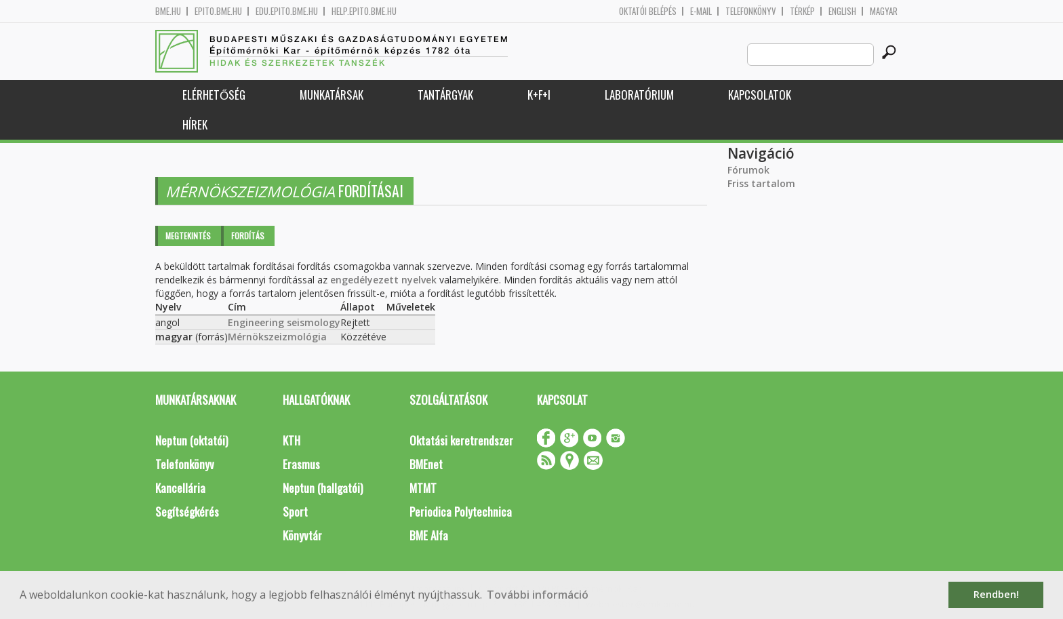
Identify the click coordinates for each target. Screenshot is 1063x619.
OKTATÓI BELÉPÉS (648, 11)
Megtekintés (188, 235)
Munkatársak (331, 94)
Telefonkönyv (750, 11)
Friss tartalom (761, 183)
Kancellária (180, 487)
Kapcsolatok (759, 94)
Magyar (884, 11)
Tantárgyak (445, 94)
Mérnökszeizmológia (277, 336)
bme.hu (168, 11)
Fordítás (247, 235)
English (842, 11)
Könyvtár (302, 535)
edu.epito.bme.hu (287, 11)
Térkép (802, 11)
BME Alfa (428, 535)
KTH (291, 440)
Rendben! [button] (996, 594)
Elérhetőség (213, 94)
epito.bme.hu (218, 11)
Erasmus (301, 464)
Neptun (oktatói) (191, 440)
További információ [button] (537, 594)
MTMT (423, 487)
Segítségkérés (187, 511)
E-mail (701, 11)
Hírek (194, 124)
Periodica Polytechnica (460, 511)
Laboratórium (639, 94)
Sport (295, 511)
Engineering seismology (284, 322)
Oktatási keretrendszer (461, 440)
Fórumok (748, 169)
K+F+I (538, 94)
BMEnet (426, 464)
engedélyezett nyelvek (383, 279)
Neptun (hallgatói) (323, 487)
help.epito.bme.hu (364, 11)
